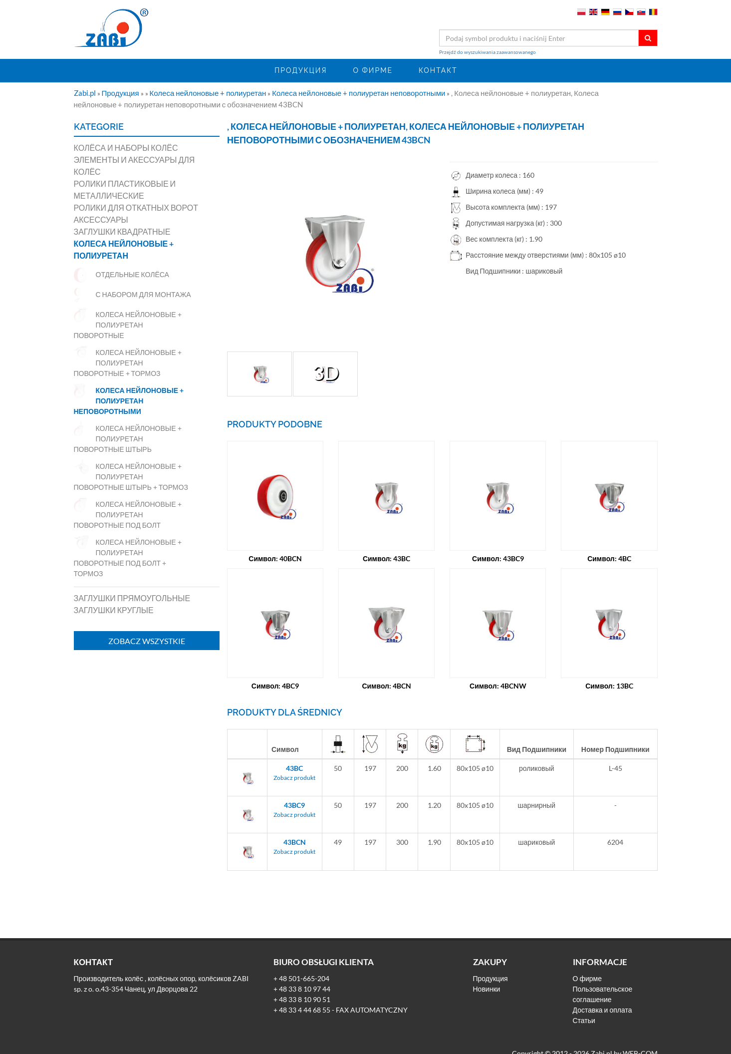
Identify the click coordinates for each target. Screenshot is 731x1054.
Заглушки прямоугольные (132, 598)
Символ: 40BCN (275, 558)
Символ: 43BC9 (498, 558)
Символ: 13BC (609, 686)
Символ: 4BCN (386, 686)
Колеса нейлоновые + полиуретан (209, 92)
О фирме (373, 70)
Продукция (300, 70)
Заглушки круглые (114, 610)
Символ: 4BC (609, 558)
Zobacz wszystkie (146, 641)
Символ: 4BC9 (275, 686)
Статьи (584, 1020)
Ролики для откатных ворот (136, 207)
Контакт (438, 70)
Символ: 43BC (387, 558)
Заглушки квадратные (122, 231)
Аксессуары (101, 219)
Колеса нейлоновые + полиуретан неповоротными (359, 92)
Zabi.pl (85, 92)
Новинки (486, 989)
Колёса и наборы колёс (126, 147)
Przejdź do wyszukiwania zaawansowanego (487, 52)
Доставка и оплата (602, 1010)
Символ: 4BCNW (498, 686)
